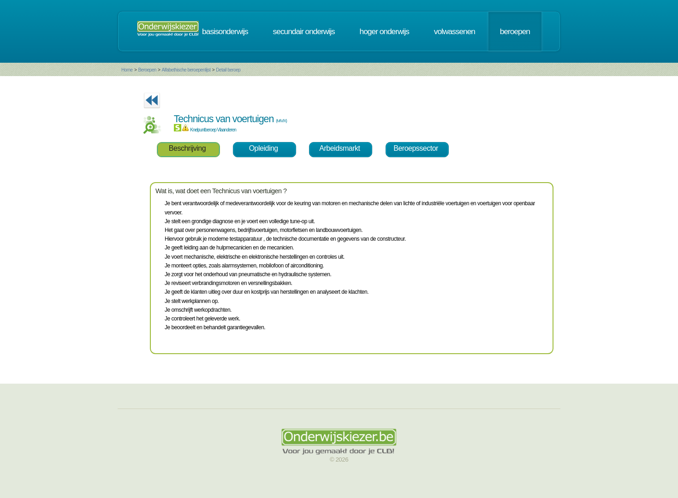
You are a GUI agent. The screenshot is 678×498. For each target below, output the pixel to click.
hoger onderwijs (384, 31)
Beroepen (147, 69)
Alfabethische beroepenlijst (186, 69)
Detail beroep (228, 69)
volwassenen (454, 31)
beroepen (515, 31)
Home (127, 69)
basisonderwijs (225, 31)
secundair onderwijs (304, 31)
